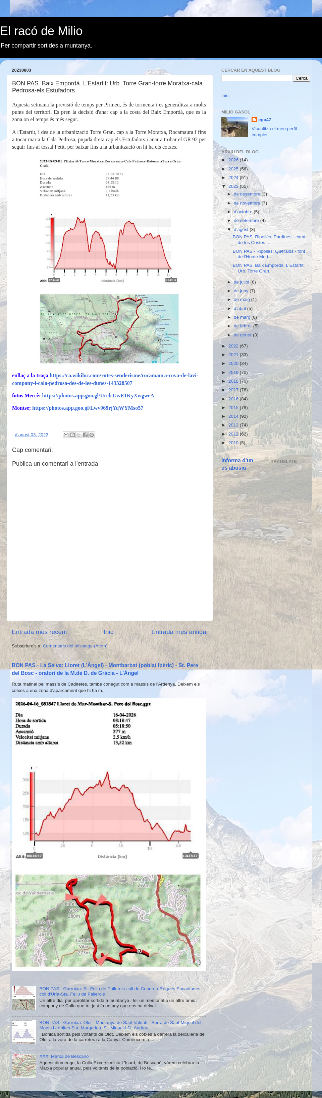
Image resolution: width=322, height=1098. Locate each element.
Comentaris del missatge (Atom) (75, 645)
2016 (234, 398)
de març (243, 317)
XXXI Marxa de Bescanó (64, 1056)
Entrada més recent (39, 631)
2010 (234, 442)
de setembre (247, 220)
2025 (234, 168)
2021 (234, 354)
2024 (234, 177)
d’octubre (244, 211)
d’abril (240, 308)
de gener (243, 334)
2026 (234, 159)
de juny (242, 290)
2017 (234, 389)
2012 (234, 434)
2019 (234, 372)
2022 (234, 345)
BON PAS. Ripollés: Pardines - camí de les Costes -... (269, 239)
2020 (234, 363)
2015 (234, 407)
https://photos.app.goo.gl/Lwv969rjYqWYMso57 (87, 408)
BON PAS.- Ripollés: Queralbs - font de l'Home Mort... (269, 254)
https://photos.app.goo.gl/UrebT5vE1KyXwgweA (98, 395)
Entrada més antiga (178, 631)
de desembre (248, 194)
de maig (242, 299)
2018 (234, 381)
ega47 (264, 119)
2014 (234, 416)
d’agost (242, 229)
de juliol (242, 282)
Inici (109, 631)
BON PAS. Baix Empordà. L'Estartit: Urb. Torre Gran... (269, 268)
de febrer (243, 325)
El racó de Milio (41, 31)
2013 (234, 424)
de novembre (248, 203)
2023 (234, 186)
